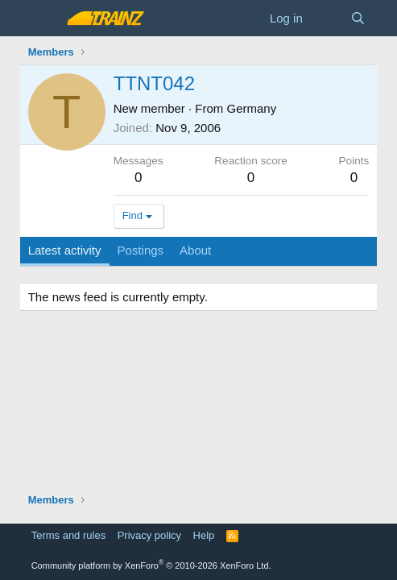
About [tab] (195, 250)
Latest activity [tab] (64, 250)
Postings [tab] (141, 250)
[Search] (358, 18)
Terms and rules (68, 535)
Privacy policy (149, 535)
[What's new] (326, 18)
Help (204, 535)
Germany (252, 108)
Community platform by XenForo (151, 565)
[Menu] (42, 18)
